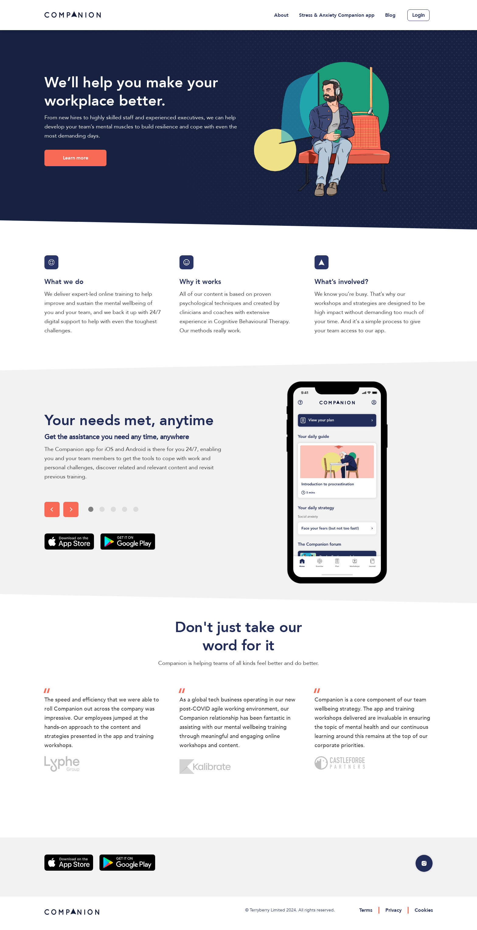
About (281, 15)
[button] (52, 509)
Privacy (393, 910)
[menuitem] (281, 15)
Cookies (424, 910)
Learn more (75, 158)
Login (418, 15)
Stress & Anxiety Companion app (336, 15)
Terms (365, 910)
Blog (390, 15)
